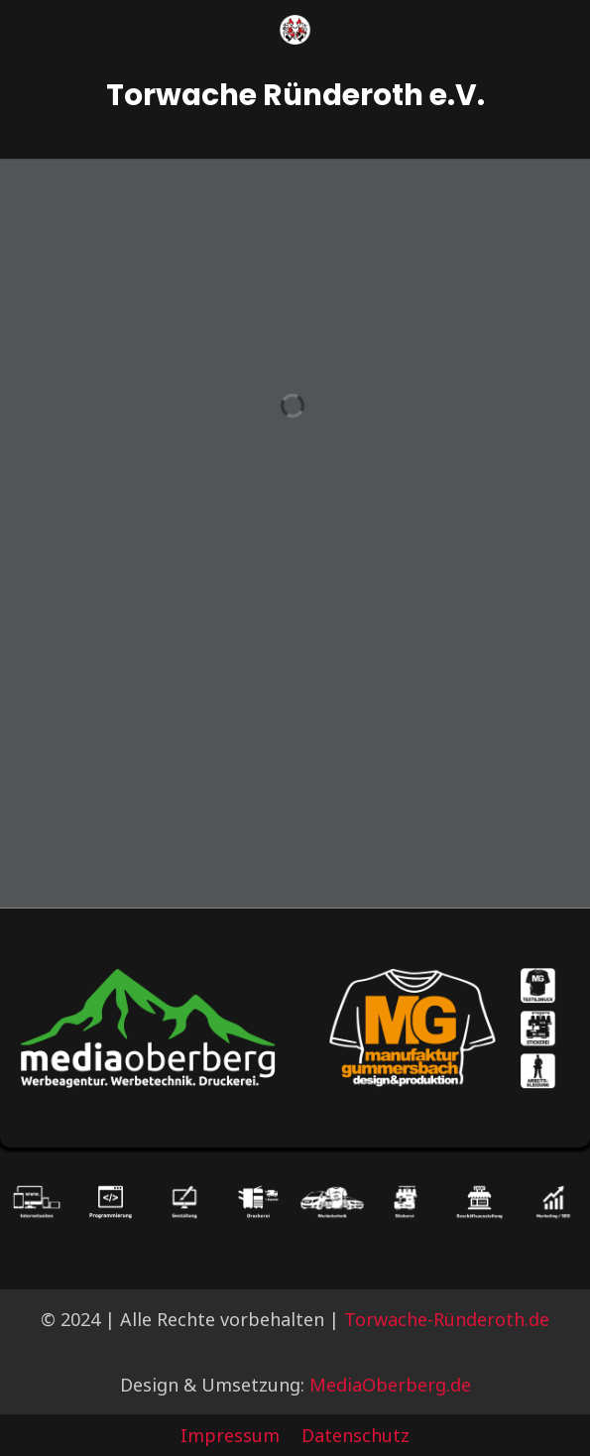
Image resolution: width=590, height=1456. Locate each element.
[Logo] (294, 30)
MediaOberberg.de (390, 1384)
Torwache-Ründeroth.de (446, 1319)
